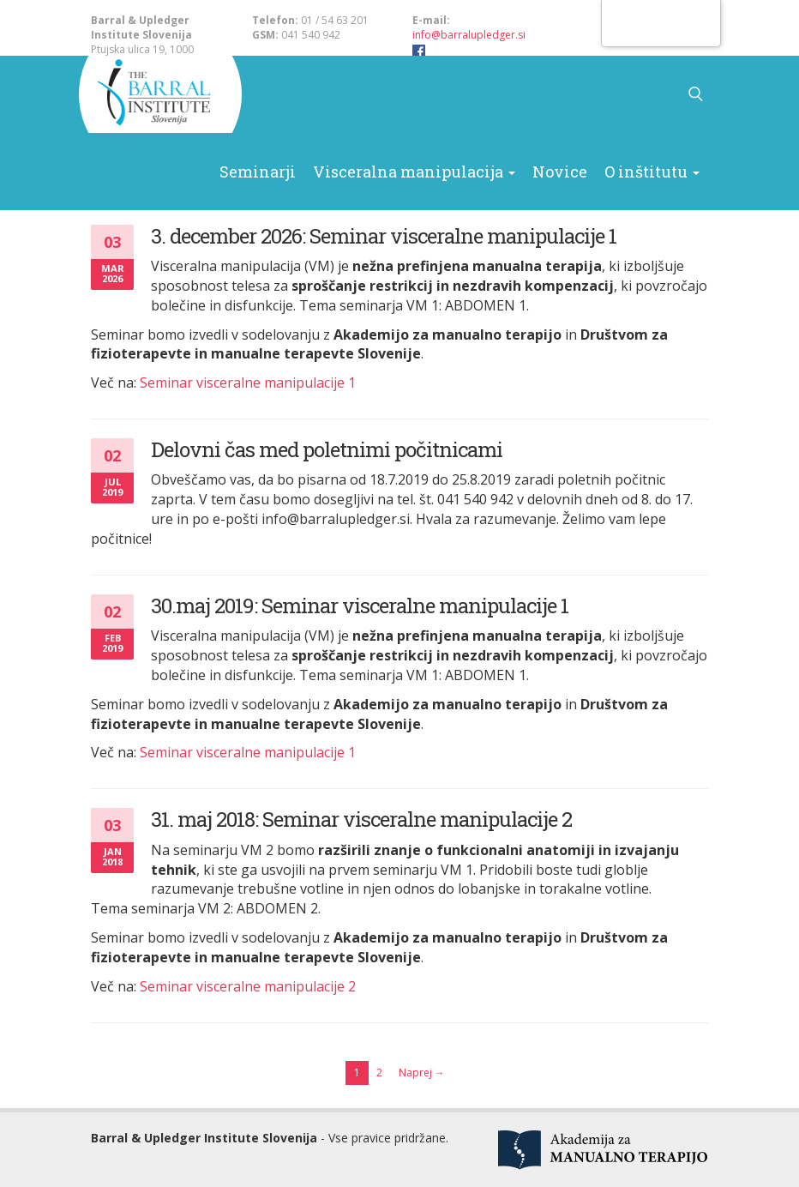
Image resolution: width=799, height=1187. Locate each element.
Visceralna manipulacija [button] (432, 94)
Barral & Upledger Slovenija (159, 94)
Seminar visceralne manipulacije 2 (248, 986)
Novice (552, 94)
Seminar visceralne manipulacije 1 (248, 382)
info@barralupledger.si (469, 34)
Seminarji (302, 94)
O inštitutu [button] (628, 94)
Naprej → (422, 1072)
